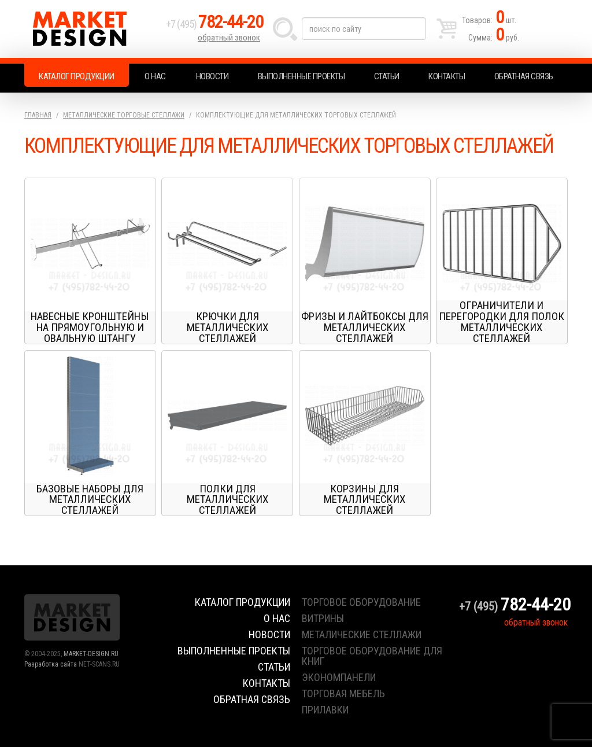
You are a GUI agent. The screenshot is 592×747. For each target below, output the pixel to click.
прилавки (325, 710)
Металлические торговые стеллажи (123, 115)
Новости (212, 76)
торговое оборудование (361, 602)
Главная (37, 115)
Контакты (446, 76)
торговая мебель (343, 693)
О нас (155, 76)
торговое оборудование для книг (372, 656)
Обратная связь (523, 76)
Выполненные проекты (301, 76)
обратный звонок (229, 37)
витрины (323, 618)
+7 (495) (214, 24)
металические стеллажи (361, 634)
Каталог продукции (76, 76)
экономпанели (339, 677)
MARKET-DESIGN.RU (91, 654)
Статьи (386, 76)
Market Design (92, 29)
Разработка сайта (50, 664)
